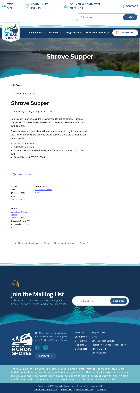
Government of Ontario (103, 340)
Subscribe (118, 301)
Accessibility (66, 389)
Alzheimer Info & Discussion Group (34, 243)
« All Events (16, 85)
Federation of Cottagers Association (109, 344)
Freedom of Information (45, 389)
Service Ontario (99, 348)
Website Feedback (84, 389)
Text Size (10, 6)
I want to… (125, 33)
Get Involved (81, 340)
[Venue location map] (48, 221)
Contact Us (45, 356)
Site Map (101, 389)
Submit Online (81, 336)
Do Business (81, 348)
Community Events (39, 6)
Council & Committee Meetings (85, 6)
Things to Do (81, 344)
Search (130, 17)
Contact (132, 6)
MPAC (94, 336)
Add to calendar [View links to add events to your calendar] (24, 175)
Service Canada (99, 352)
